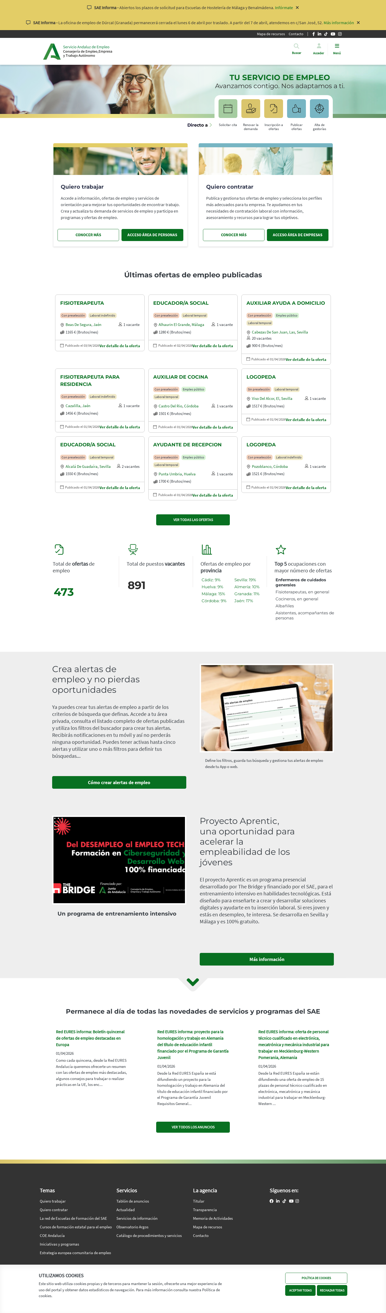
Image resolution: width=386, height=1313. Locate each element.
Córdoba (191, 405)
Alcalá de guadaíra (82, 466)
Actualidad (125, 1209)
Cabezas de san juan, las (273, 332)
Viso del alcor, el (265, 398)
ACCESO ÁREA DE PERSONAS (152, 234)
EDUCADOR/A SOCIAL (181, 303)
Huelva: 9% (212, 586)
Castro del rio (170, 405)
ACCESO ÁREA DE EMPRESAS (297, 234)
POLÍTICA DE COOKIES (316, 1278)
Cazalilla (73, 405)
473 (64, 591)
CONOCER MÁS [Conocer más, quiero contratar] (233, 234)
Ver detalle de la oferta (119, 345)
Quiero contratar (54, 1209)
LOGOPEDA (261, 377)
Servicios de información (137, 1218)
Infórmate (284, 7)
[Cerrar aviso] (297, 7)
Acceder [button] (318, 53)
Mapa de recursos (271, 33)
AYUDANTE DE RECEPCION (187, 445)
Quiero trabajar (53, 1201)
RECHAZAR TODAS (332, 1290)
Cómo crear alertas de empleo (119, 782)
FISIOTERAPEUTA (82, 303)
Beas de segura (78, 324)
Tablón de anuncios (132, 1201)
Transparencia (205, 1209)
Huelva (190, 473)
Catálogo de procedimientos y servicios (149, 1235)
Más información (339, 22)
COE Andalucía (52, 1235)
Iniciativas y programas (59, 1244)
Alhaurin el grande (174, 324)
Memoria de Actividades (213, 1218)
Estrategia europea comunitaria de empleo (75, 1252)
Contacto (296, 33)
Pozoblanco (261, 466)
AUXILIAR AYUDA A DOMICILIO (285, 303)
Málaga (198, 324)
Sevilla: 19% (245, 579)
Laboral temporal (194, 315)
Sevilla (302, 332)
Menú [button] (337, 53)
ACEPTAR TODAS (300, 1290)
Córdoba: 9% (214, 600)
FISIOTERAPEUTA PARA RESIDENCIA (90, 380)
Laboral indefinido (102, 315)
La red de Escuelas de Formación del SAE (73, 1218)
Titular (198, 1201)
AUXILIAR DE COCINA (180, 377)
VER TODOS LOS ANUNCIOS (193, 1127)
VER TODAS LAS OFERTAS (193, 519)
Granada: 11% (246, 593)
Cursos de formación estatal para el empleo (76, 1226)
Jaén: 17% (243, 600)
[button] (296, 53)
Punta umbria (170, 473)
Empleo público (287, 315)
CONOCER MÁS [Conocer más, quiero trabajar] (88, 234)
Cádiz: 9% (211, 579)
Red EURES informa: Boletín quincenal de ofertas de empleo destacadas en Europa (90, 1038)
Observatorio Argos (132, 1226)
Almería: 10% (246, 586)
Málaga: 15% (213, 593)
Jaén (97, 324)
